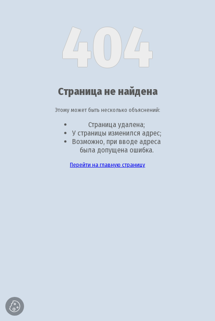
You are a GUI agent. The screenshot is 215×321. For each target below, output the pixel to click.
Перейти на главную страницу (107, 164)
